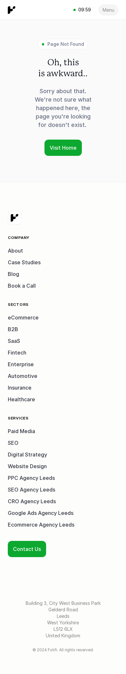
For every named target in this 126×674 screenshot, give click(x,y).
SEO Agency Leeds (31, 489)
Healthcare (21, 399)
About (15, 250)
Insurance (20, 387)
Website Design (27, 466)
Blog (13, 274)
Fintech (17, 352)
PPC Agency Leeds (31, 478)
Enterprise (21, 364)
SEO (13, 443)
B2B (13, 329)
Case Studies (24, 262)
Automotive (22, 376)
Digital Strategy (27, 454)
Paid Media (21, 431)
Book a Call (22, 285)
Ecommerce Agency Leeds (41, 524)
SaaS (14, 341)
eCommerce (23, 317)
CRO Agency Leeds (32, 501)
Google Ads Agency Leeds (40, 513)
